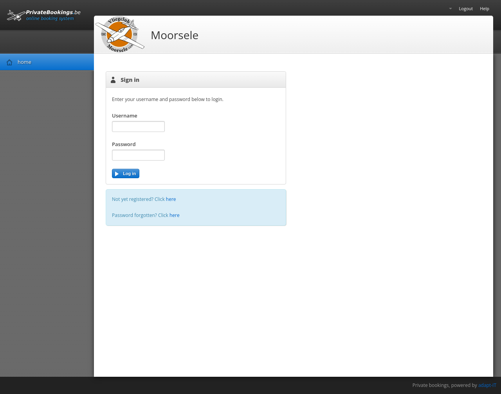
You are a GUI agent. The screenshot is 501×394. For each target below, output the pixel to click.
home (24, 61)
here (171, 199)
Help (484, 8)
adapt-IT (487, 385)
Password (123, 144)
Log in (125, 174)
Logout (466, 8)
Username (124, 115)
